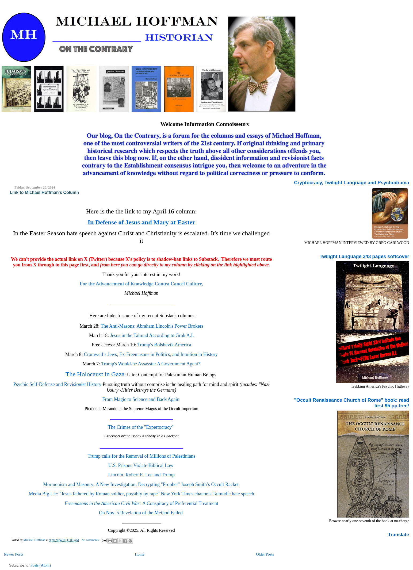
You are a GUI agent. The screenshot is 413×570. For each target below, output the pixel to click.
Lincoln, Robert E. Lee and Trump (141, 474)
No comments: (91, 540)
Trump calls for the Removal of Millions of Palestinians (141, 456)
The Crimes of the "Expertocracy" (141, 427)
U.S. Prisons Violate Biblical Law (141, 465)
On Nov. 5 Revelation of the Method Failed (141, 512)
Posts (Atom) (40, 565)
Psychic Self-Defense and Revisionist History (57, 384)
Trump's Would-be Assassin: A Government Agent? (150, 363)
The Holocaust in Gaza (95, 374)
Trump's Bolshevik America (163, 344)
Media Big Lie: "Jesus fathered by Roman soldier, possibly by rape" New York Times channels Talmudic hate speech (141, 493)
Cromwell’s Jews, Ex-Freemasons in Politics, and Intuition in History (151, 354)
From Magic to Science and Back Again (140, 399)
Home (139, 554)
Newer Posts (13, 554)
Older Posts (265, 554)
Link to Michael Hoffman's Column (44, 192)
